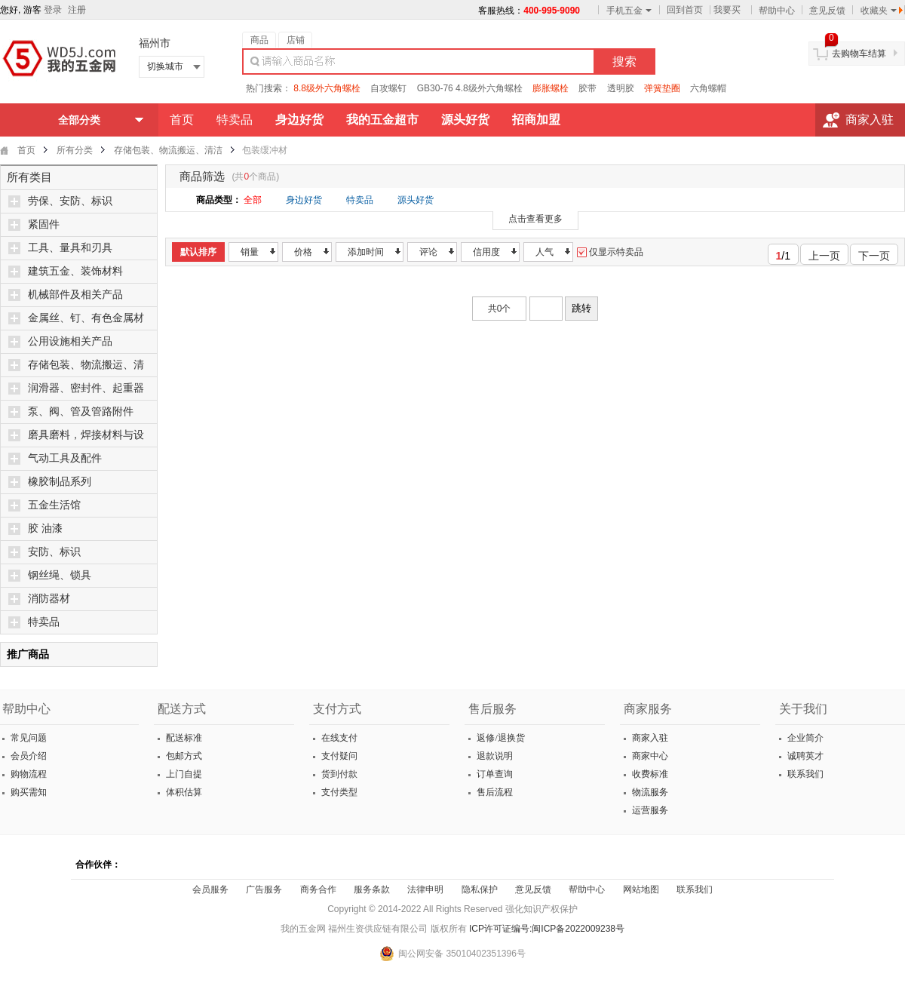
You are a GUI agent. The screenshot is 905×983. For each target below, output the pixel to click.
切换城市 (165, 66)
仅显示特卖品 (610, 252)
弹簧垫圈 (662, 88)
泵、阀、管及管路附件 (80, 411)
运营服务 (649, 810)
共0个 (499, 308)
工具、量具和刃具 (70, 247)
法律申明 (425, 889)
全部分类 (79, 120)
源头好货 (415, 200)
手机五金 (629, 10)
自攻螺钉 (388, 88)
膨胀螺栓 (550, 88)
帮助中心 (777, 10)
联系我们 (804, 774)
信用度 (486, 252)
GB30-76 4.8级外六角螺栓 (470, 88)
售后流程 (493, 792)
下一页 (878, 253)
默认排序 (198, 252)
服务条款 (372, 889)
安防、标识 (54, 552)
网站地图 (641, 889)
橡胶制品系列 (59, 481)
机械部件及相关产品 (75, 294)
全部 (253, 200)
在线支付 (338, 738)
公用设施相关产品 (70, 341)
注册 (77, 10)
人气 (544, 252)
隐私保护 (480, 889)
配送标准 (183, 738)
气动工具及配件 (65, 458)
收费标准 (649, 774)
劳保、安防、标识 (70, 201)
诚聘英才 (804, 756)
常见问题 (27, 738)
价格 (303, 252)
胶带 (587, 88)
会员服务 (210, 889)
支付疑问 (338, 756)
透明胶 (620, 88)
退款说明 (493, 756)
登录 (53, 10)
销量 (250, 252)
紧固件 (44, 224)
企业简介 (804, 738)
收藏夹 (879, 10)
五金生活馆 (54, 505)
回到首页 (685, 10)
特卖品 (234, 119)
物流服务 (649, 792)
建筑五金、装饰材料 (75, 271)
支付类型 (338, 792)
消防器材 (49, 598)
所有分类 (75, 150)
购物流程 (27, 774)
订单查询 (493, 774)
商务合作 (318, 889)
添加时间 (366, 252)
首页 (182, 119)
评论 (428, 252)
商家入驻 (869, 119)
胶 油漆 (45, 528)
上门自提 (183, 774)
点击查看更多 (535, 218)
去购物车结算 (859, 53)
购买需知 (27, 792)
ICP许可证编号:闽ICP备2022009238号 (546, 928)
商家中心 (649, 756)
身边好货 (304, 200)
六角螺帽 (708, 88)
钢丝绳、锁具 (59, 575)
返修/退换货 (499, 738)
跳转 (581, 308)
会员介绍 (27, 756)
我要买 (727, 10)
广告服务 (264, 889)
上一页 (820, 253)
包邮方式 (183, 756)
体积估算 (183, 792)
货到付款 (338, 774)
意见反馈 (827, 10)
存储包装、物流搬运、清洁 (168, 150)
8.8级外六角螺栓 (326, 88)
